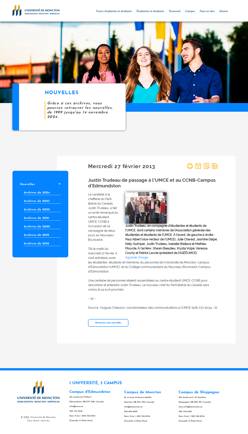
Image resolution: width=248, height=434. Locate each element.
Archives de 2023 (37, 201)
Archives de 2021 (36, 218)
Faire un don (207, 11)
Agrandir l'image (136, 257)
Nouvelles (40, 184)
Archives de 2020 (37, 226)
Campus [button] (190, 11)
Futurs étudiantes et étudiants (114, 11)
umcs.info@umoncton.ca (190, 407)
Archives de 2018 (36, 243)
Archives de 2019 (36, 235)
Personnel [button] (174, 11)
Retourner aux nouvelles (108, 323)
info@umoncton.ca (133, 407)
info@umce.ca (76, 407)
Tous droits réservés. (38, 421)
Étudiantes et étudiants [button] (150, 11)
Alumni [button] (223, 11)
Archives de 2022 (37, 209)
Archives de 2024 (37, 192)
